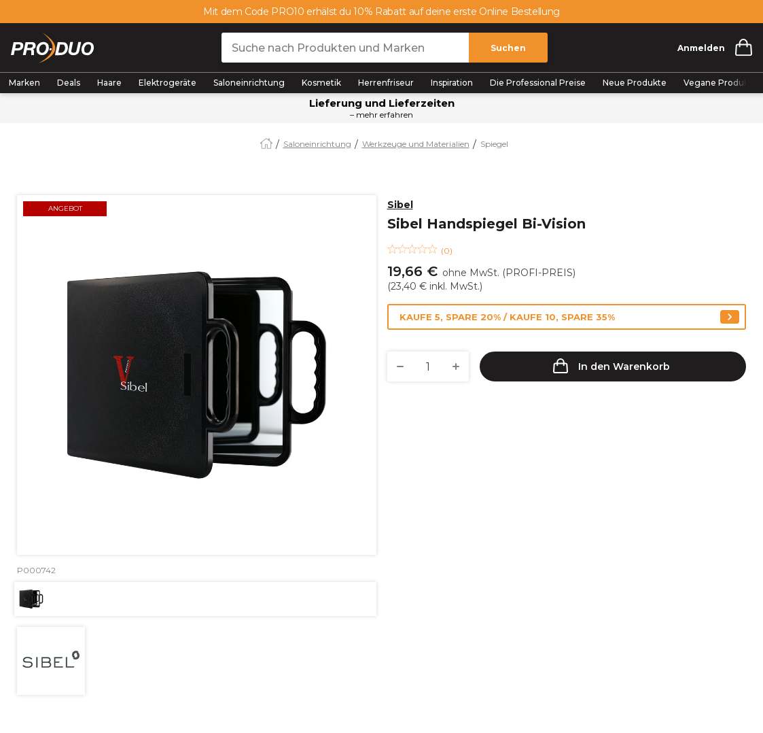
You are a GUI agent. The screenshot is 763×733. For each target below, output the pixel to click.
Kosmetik (321, 83)
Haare (109, 83)
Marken (24, 83)
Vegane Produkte (721, 83)
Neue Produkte (635, 83)
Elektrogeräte (167, 83)
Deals (68, 83)
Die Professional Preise (538, 83)
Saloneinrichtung (249, 83)
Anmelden (701, 48)
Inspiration (452, 83)
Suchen (508, 48)
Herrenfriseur (386, 83)
